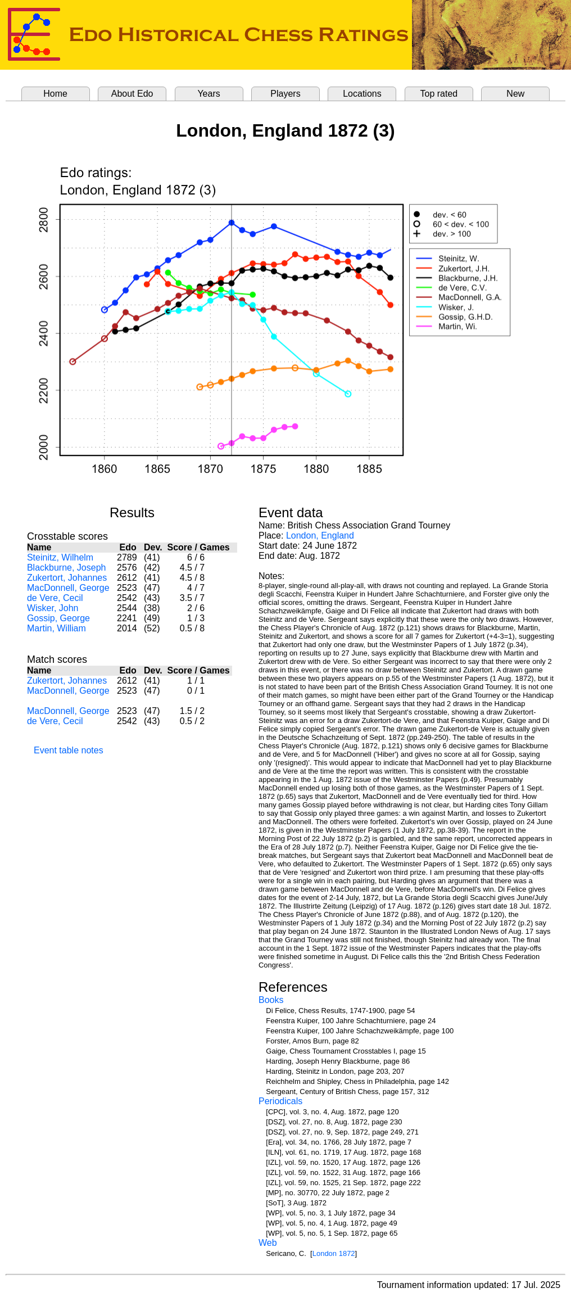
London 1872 (333, 1253)
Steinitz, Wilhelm (60, 557)
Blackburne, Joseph (66, 567)
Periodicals (280, 1101)
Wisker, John (53, 608)
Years (208, 93)
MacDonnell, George (68, 588)
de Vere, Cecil (55, 598)
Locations (362, 93)
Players (285, 93)
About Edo (132, 93)
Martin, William (56, 628)
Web (268, 1243)
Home (55, 93)
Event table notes (68, 750)
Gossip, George (58, 618)
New (515, 93)
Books (271, 1000)
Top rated (439, 93)
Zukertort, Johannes (67, 577)
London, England (320, 535)
